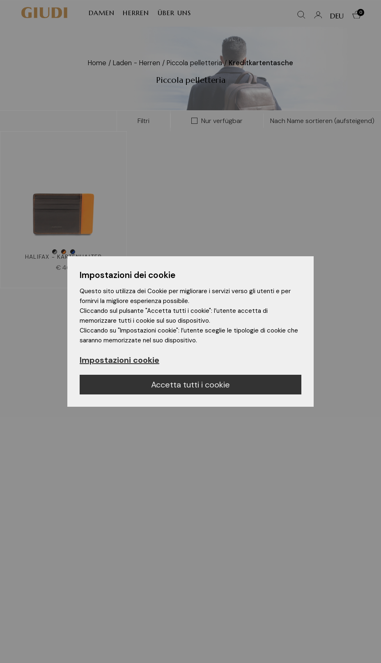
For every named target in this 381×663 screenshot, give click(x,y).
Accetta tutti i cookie (190, 384)
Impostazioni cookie (119, 360)
